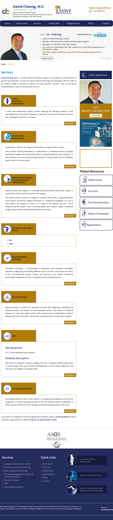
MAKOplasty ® (90, 123)
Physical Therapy (15, 297)
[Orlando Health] (56, 445)
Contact (105, 23)
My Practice (22, 23)
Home (7, 23)
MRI (9, 336)
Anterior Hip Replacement (85, 475)
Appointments (73, 23)
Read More (70, 123)
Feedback (39, 509)
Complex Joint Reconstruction (17, 464)
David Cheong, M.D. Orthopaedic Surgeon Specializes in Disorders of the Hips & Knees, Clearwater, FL (42, 506)
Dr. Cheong (50, 34)
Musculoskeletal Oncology (15, 258)
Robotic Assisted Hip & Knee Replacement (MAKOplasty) (86, 489)
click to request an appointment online (40, 420)
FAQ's (91, 23)
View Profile (47, 58)
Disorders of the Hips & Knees (18, 229)
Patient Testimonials (95, 213)
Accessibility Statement (72, 509)
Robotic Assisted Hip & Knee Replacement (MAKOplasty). (17, 179)
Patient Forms (92, 180)
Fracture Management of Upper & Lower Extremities (18, 475)
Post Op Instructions (95, 202)
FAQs (44, 477)
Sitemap (31, 509)
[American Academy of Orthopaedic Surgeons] (56, 436)
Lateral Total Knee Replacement (13, 101)
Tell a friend (49, 509)
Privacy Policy (21, 509)
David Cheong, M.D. (9, 78)
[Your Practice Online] (107, 509)
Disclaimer (10, 509)
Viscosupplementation (17, 389)
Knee (11, 244)
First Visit (90, 191)
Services (37, 23)
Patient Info (54, 23)
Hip (10, 240)
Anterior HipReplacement (13, 137)
